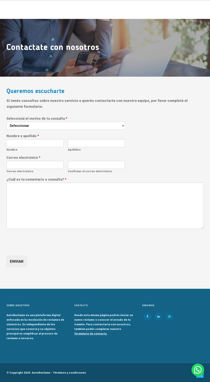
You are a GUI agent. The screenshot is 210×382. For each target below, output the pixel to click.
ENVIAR (16, 261)
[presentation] (38, 249)
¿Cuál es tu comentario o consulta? (36, 179)
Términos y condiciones (69, 372)
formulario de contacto (90, 333)
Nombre (12, 149)
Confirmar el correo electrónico (90, 171)
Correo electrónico (23, 158)
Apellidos (74, 149)
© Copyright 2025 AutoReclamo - (46, 372)
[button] (198, 370)
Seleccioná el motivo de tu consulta (37, 119)
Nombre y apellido (23, 136)
